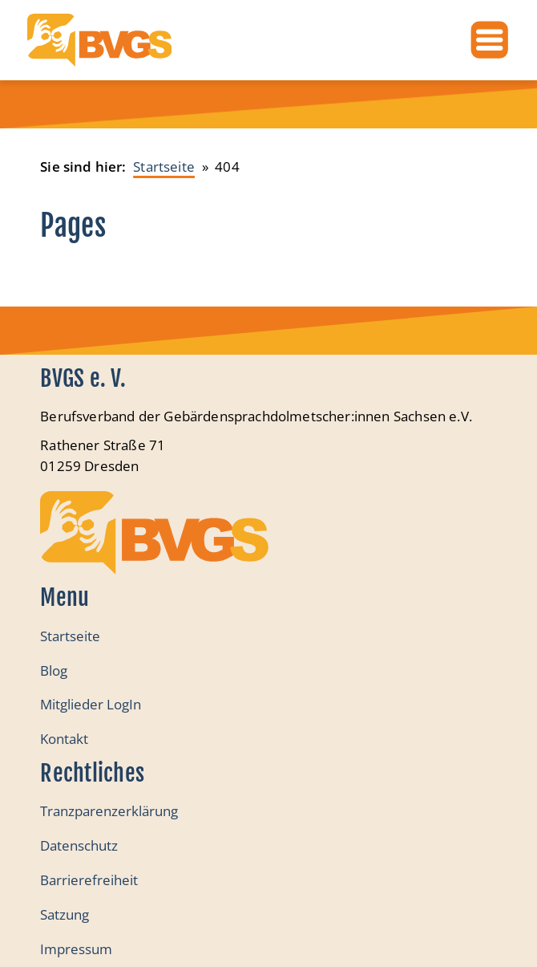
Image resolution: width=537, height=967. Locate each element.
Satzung (64, 914)
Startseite (70, 636)
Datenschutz (79, 845)
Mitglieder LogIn (90, 704)
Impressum (76, 949)
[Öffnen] (489, 39)
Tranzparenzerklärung (109, 811)
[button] (29, 938)
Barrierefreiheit (89, 880)
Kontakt (64, 738)
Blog (53, 670)
